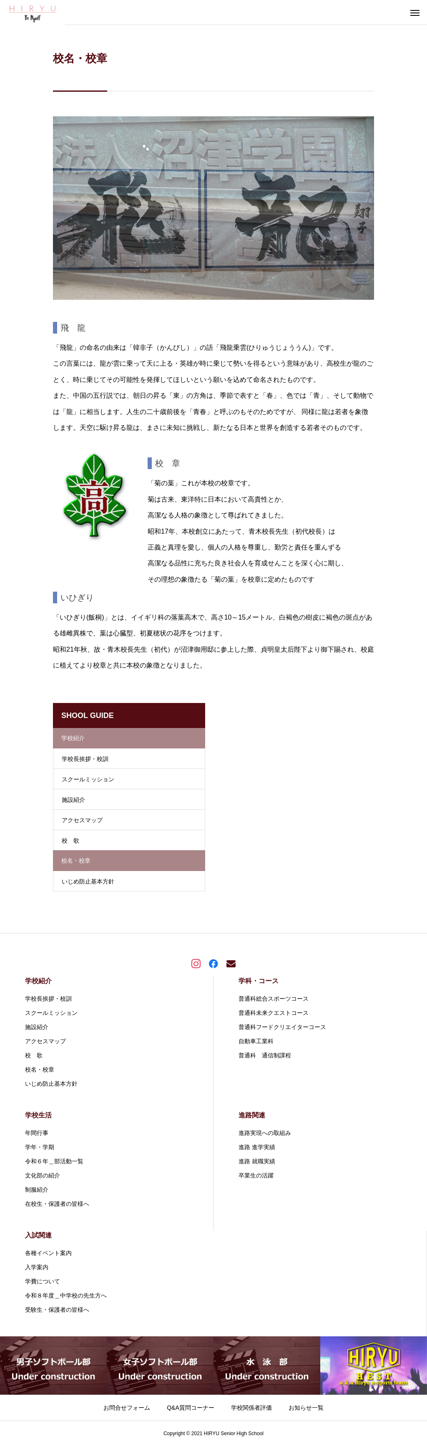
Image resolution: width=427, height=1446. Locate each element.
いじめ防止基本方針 (88, 881)
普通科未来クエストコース (274, 1012)
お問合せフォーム (126, 1407)
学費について (42, 1281)
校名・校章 (39, 1069)
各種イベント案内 (48, 1253)
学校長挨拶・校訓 (85, 759)
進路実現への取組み (265, 1133)
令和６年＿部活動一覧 (54, 1161)
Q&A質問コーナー (190, 1407)
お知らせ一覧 (306, 1407)
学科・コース (259, 980)
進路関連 (252, 1115)
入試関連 (38, 1235)
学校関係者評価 (251, 1407)
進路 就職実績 (257, 1161)
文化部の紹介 (42, 1175)
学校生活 (38, 1115)
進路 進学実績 (257, 1147)
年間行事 (36, 1133)
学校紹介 (38, 980)
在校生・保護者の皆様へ (57, 1203)
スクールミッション (88, 779)
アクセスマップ (82, 820)
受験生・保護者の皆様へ (57, 1309)
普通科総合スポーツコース (274, 998)
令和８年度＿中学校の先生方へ (66, 1295)
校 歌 (70, 840)
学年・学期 (39, 1147)
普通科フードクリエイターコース (282, 1027)
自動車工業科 (256, 1041)
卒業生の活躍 (256, 1175)
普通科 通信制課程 (265, 1055)
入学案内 (36, 1267)
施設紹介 (73, 799)
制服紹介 (36, 1189)
